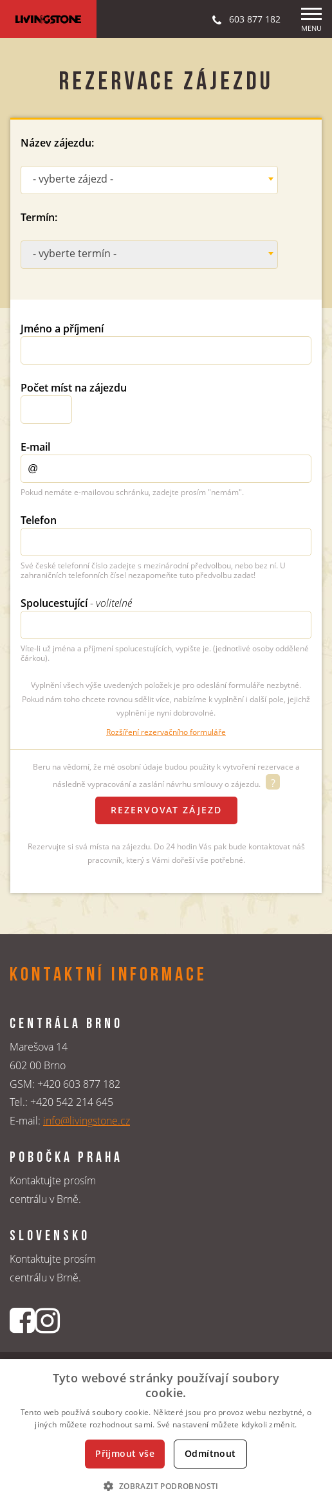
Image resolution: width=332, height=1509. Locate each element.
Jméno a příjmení (62, 328)
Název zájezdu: (57, 143)
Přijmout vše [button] (124, 1453)
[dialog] (166, 1434)
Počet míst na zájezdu (74, 388)
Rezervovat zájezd (166, 810)
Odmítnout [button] (210, 1453)
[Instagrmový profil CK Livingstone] (47, 1320)
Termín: (39, 217)
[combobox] (149, 180)
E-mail (35, 447)
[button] (165, 1486)
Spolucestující (76, 603)
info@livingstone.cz (86, 1121)
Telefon (39, 520)
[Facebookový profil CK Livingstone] (22, 1320)
